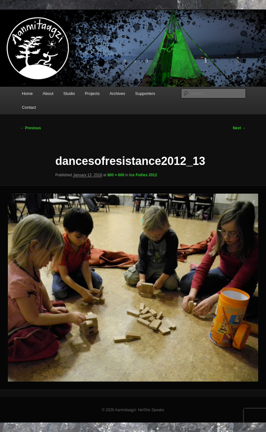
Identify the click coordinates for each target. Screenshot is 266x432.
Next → (239, 128)
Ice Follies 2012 (143, 175)
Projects (92, 93)
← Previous (30, 128)
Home (27, 93)
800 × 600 (115, 175)
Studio (69, 93)
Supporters (145, 93)
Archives (117, 93)
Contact (29, 107)
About (48, 93)
